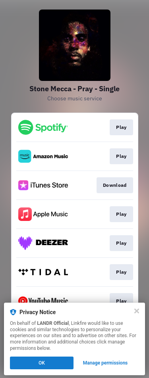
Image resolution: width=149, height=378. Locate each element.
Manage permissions (105, 363)
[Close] (136, 311)
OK (42, 363)
